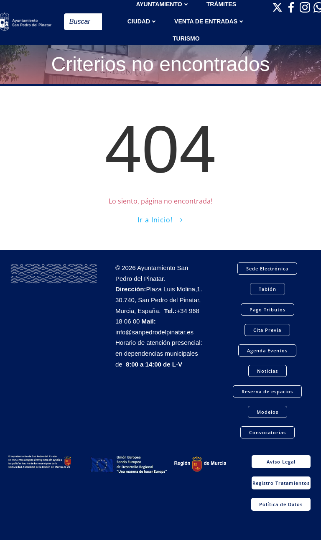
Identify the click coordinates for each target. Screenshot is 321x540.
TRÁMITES (221, 4)
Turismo (186, 38)
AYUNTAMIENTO (162, 4)
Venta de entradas (209, 21)
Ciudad (142, 21)
